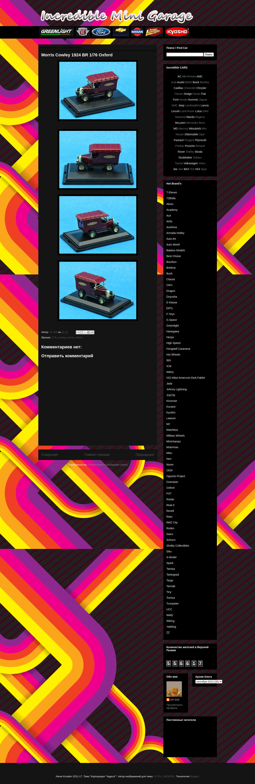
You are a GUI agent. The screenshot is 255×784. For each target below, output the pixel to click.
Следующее (49, 454)
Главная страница (97, 454)
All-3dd (174, 699)
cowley (61, 337)
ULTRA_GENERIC (164, 776)
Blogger (194, 776)
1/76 (54, 337)
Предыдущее (145, 454)
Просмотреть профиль (174, 706)
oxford (78, 337)
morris (70, 337)
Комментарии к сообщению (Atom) (108, 464)
